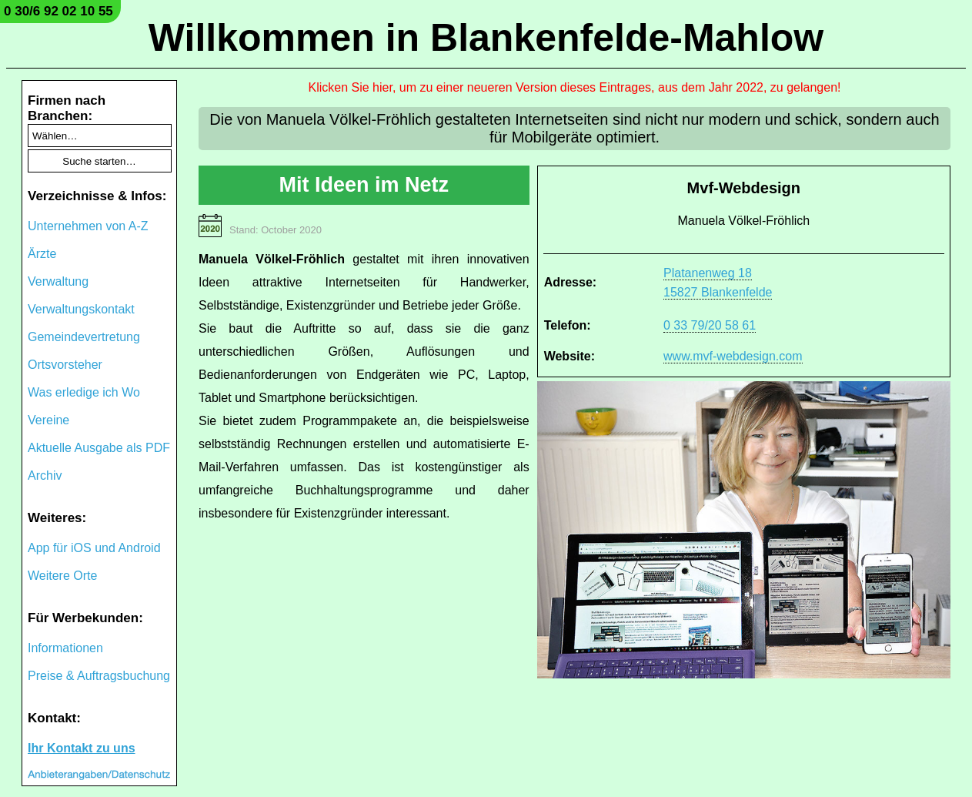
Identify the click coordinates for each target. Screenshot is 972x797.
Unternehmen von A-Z (88, 226)
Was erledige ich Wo (84, 392)
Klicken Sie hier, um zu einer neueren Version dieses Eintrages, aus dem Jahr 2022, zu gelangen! (575, 87)
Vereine (48, 420)
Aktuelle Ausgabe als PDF (99, 447)
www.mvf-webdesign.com (733, 356)
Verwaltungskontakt (81, 309)
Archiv (45, 475)
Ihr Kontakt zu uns (81, 748)
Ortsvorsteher (65, 364)
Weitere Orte (62, 575)
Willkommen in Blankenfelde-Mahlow (486, 37)
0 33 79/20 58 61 (709, 325)
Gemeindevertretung (84, 336)
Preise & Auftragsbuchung (99, 675)
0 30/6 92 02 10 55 (58, 11)
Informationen (65, 648)
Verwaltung (58, 281)
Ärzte (42, 253)
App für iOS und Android (94, 547)
